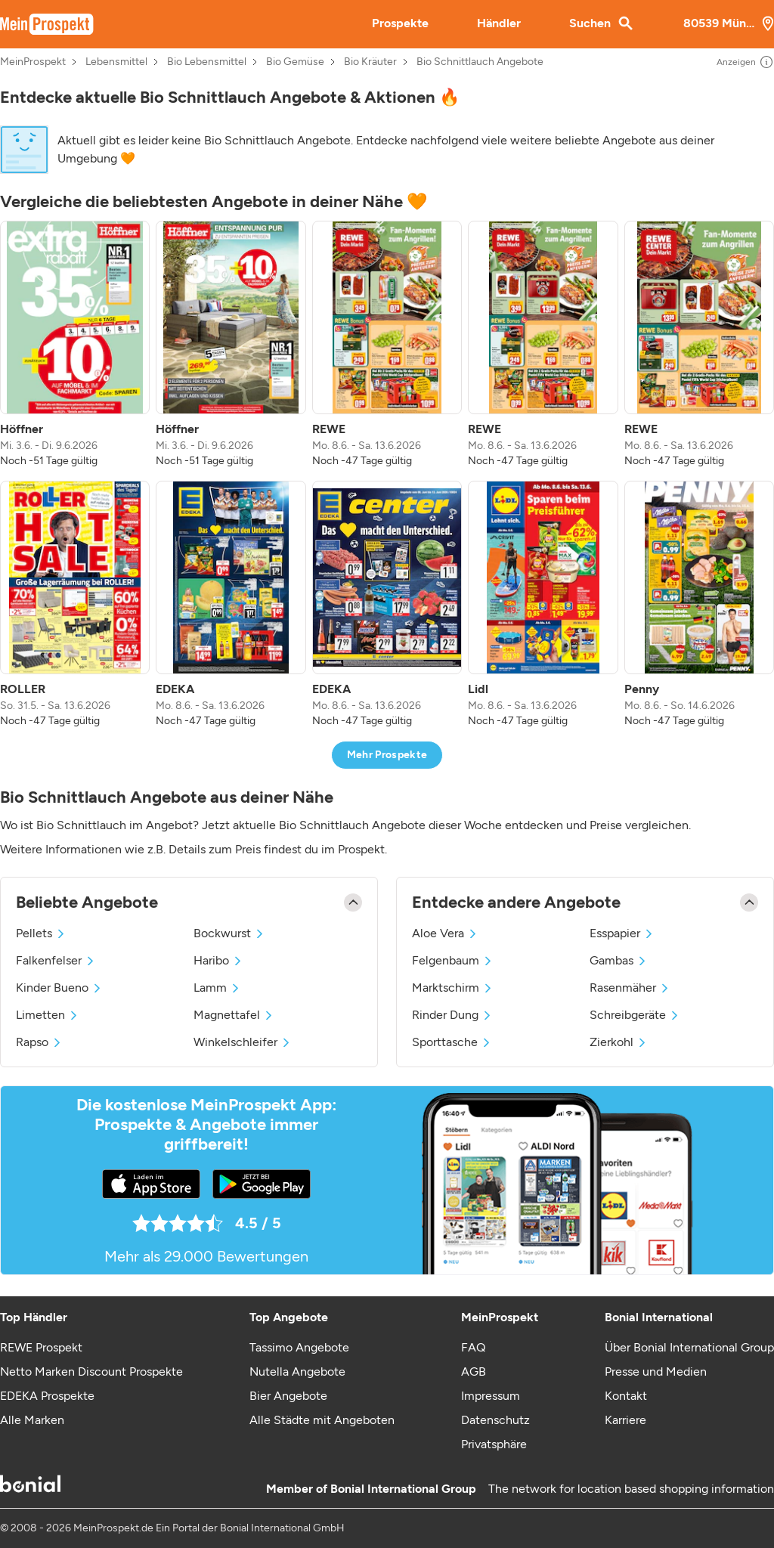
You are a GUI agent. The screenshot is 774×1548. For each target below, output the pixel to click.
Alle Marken (32, 1420)
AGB (473, 1371)
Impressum (490, 1396)
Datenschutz (495, 1420)
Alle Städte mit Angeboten (322, 1420)
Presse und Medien (656, 1371)
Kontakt (626, 1396)
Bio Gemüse (295, 62)
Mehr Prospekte (387, 754)
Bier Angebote (288, 1396)
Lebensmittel (116, 62)
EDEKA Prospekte (47, 1396)
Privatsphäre (494, 1444)
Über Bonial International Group (689, 1347)
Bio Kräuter (370, 62)
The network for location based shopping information (631, 1488)
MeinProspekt (33, 62)
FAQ (473, 1347)
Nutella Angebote (297, 1371)
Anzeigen (745, 62)
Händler (499, 23)
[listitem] (75, 345)
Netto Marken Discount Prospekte (91, 1371)
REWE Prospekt (41, 1347)
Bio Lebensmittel (206, 62)
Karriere (625, 1420)
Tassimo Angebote (299, 1347)
